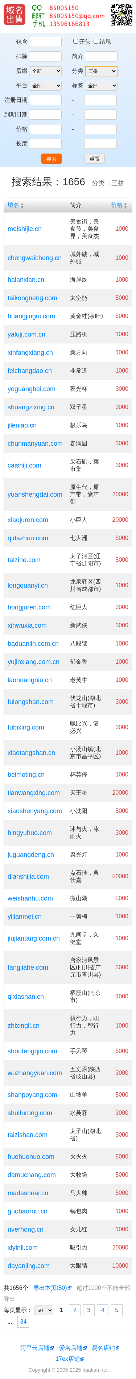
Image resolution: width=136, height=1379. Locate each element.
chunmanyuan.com (35, 443)
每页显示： (18, 1310)
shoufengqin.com (32, 1051)
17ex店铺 (67, 1359)
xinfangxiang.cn (30, 352)
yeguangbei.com (31, 389)
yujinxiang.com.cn (33, 661)
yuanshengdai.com (35, 494)
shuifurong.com (30, 1113)
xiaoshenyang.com (35, 811)
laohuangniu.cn (30, 680)
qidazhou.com (28, 538)
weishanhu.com (30, 898)
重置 (95, 159)
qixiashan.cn (26, 996)
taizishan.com (28, 1134)
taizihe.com (24, 560)
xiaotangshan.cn (31, 752)
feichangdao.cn (30, 370)
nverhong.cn (26, 1229)
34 (23, 1322)
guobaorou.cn (28, 1211)
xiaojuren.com (28, 520)
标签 (77, 85)
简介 (77, 56)
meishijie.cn (25, 229)
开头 (82, 42)
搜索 (51, 159)
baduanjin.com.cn (33, 643)
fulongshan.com (31, 702)
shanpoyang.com (32, 1094)
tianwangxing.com (34, 792)
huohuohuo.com (31, 1156)
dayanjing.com (29, 1265)
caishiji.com (24, 465)
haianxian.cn (26, 279)
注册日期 (16, 100)
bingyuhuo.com (30, 832)
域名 (13, 205)
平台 (22, 85)
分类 (77, 71)
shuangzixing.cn (31, 407)
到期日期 (16, 114)
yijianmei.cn (25, 916)
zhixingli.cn (24, 1025)
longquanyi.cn (28, 585)
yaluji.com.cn (26, 334)
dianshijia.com (28, 876)
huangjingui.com (31, 316)
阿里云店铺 (34, 1348)
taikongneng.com (32, 298)
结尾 (102, 42)
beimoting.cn (26, 774)
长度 (22, 143)
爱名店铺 (70, 1348)
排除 (22, 56)
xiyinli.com (23, 1247)
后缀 (22, 71)
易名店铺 (103, 1348)
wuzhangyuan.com (35, 1073)
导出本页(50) (50, 1288)
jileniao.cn (22, 425)
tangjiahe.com (28, 967)
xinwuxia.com (27, 625)
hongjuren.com (29, 607)
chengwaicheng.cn (35, 258)
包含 (22, 42)
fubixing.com (26, 727)
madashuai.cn (28, 1193)
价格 (22, 129)
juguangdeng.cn (31, 854)
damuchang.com (32, 1175)
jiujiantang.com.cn (34, 938)
